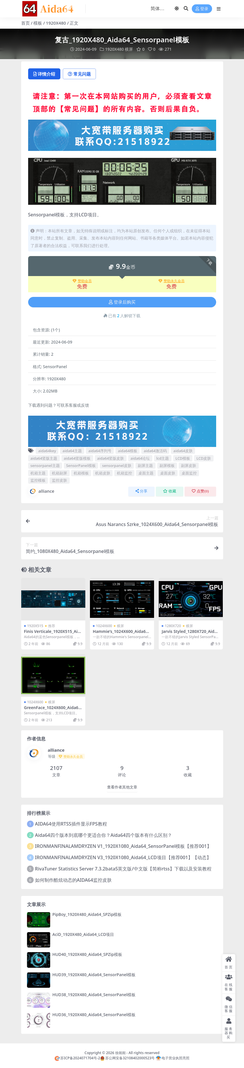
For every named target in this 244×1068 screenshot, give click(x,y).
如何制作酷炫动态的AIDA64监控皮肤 (73, 880)
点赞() (200, 491)
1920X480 (56, 23)
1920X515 (35, 625)
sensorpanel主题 (45, 465)
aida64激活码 (155, 450)
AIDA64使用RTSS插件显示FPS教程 (71, 824)
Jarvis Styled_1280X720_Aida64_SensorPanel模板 (190, 634)
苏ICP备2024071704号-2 (77, 1058)
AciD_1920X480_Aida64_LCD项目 (83, 934)
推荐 (51, 625)
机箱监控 (124, 473)
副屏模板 (167, 465)
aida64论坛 (140, 458)
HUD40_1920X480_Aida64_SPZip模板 (87, 954)
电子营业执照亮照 (172, 1058)
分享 (141, 491)
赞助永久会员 (171, 281)
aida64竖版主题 (43, 458)
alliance (41, 491)
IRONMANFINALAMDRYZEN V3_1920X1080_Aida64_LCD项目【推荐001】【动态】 (123, 857)
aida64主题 (72, 450)
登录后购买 (122, 302)
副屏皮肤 (188, 465)
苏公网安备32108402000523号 (127, 1058)
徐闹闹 (120, 1052)
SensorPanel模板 (81, 465)
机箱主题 (38, 473)
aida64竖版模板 (77, 458)
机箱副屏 (59, 473)
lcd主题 (162, 458)
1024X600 (104, 625)
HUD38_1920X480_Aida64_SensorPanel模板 (94, 994)
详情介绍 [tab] (44, 74)
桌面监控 (189, 473)
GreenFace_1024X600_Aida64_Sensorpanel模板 (53, 710)
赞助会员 (82, 281)
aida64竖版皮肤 (110, 458)
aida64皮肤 (183, 450)
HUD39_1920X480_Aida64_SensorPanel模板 (94, 974)
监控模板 (38, 480)
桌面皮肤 (167, 473)
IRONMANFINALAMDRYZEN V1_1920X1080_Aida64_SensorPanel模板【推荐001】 (123, 846)
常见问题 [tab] (79, 74)
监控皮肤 (59, 480)
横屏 (129, 49)
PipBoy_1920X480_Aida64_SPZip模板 (87, 914)
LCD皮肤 (203, 458)
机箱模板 (81, 473)
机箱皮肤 (102, 473)
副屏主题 (145, 465)
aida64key (47, 450)
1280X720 (173, 625)
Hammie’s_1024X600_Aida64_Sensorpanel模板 (121, 634)
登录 (202, 9)
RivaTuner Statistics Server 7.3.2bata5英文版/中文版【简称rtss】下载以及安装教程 (123, 869)
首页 (25, 23)
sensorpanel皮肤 (116, 465)
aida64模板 (128, 450)
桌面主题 (145, 473)
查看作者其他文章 (122, 787)
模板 (37, 23)
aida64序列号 (100, 450)
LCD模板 (183, 458)
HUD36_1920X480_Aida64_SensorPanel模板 (94, 1014)
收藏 (169, 491)
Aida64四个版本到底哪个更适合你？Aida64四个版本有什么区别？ (103, 835)
